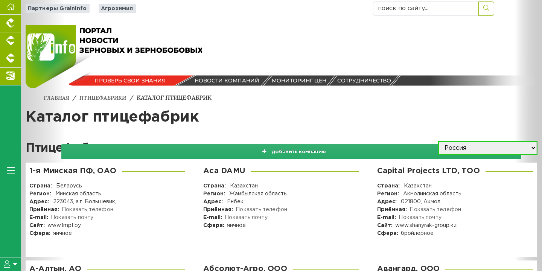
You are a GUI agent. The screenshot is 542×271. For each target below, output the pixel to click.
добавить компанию (358, 148)
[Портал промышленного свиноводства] (10, 41)
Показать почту (72, 217)
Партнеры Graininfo (54, 8)
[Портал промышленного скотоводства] (10, 59)
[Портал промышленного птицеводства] (10, 23)
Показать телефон (87, 209)
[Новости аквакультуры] (10, 76)
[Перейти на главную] (10, 7)
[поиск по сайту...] (426, 9)
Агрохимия (111, 8)
